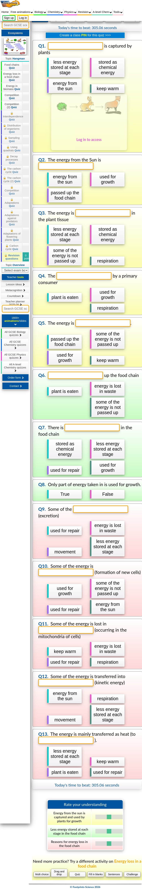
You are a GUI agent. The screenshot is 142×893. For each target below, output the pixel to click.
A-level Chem (102, 11)
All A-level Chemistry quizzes (15, 367)
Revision (84, 11)
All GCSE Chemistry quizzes (15, 344)
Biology (40, 11)
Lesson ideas (15, 284)
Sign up (9, 17)
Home (5, 11)
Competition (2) (12, 105)
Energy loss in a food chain (11, 76)
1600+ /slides (15, 320)
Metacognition (15, 290)
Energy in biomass (11, 87)
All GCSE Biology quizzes (15, 333)
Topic (15, 58)
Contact (16, 385)
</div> (85, 454)
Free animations (22, 11)
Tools (117, 11)
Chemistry (55, 11)
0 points (26, 257)
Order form (16, 377)
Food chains (12, 66)
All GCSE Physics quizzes (15, 356)
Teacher (15, 277)
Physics (70, 11)
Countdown (15, 295)
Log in (23, 17)
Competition (12, 96)
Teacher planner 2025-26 (15, 302)
